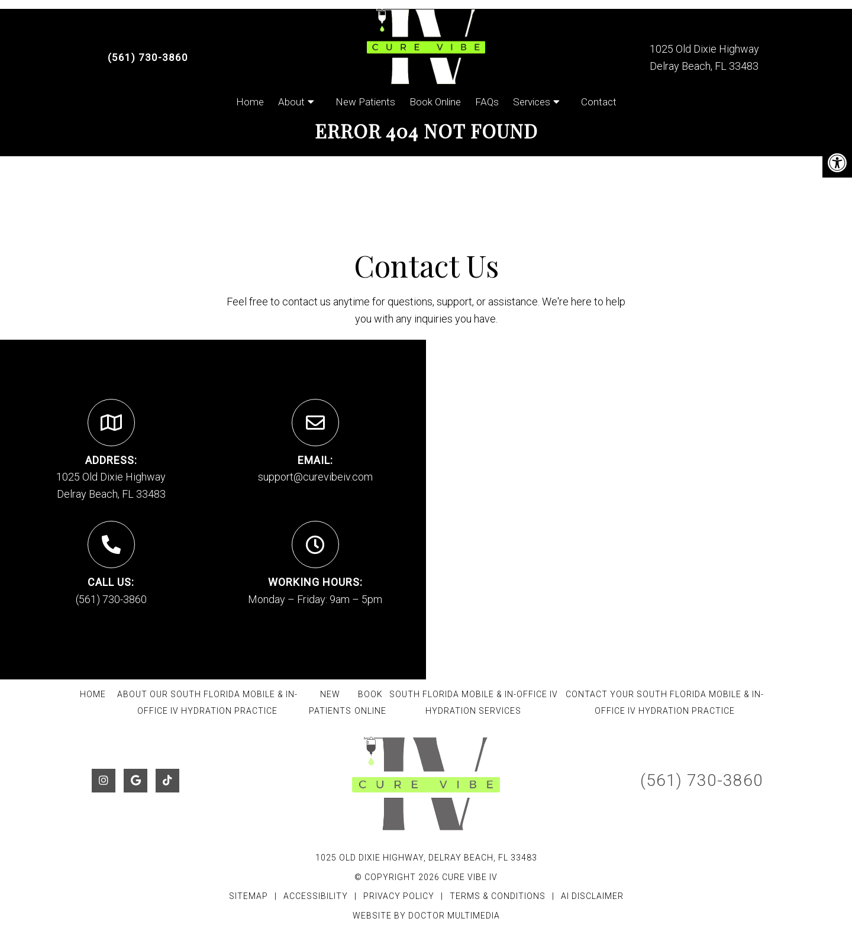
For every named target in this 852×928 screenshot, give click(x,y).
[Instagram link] (103, 780)
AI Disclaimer (592, 896)
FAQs (487, 102)
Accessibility (315, 896)
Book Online (435, 102)
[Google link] (135, 780)
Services (531, 102)
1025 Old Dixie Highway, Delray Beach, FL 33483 (426, 857)
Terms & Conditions (499, 896)
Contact (599, 102)
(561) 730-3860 (148, 57)
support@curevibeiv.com (315, 477)
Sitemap (248, 896)
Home (250, 102)
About (291, 102)
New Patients (365, 102)
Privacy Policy (400, 896)
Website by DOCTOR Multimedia (426, 915)
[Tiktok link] (167, 780)
